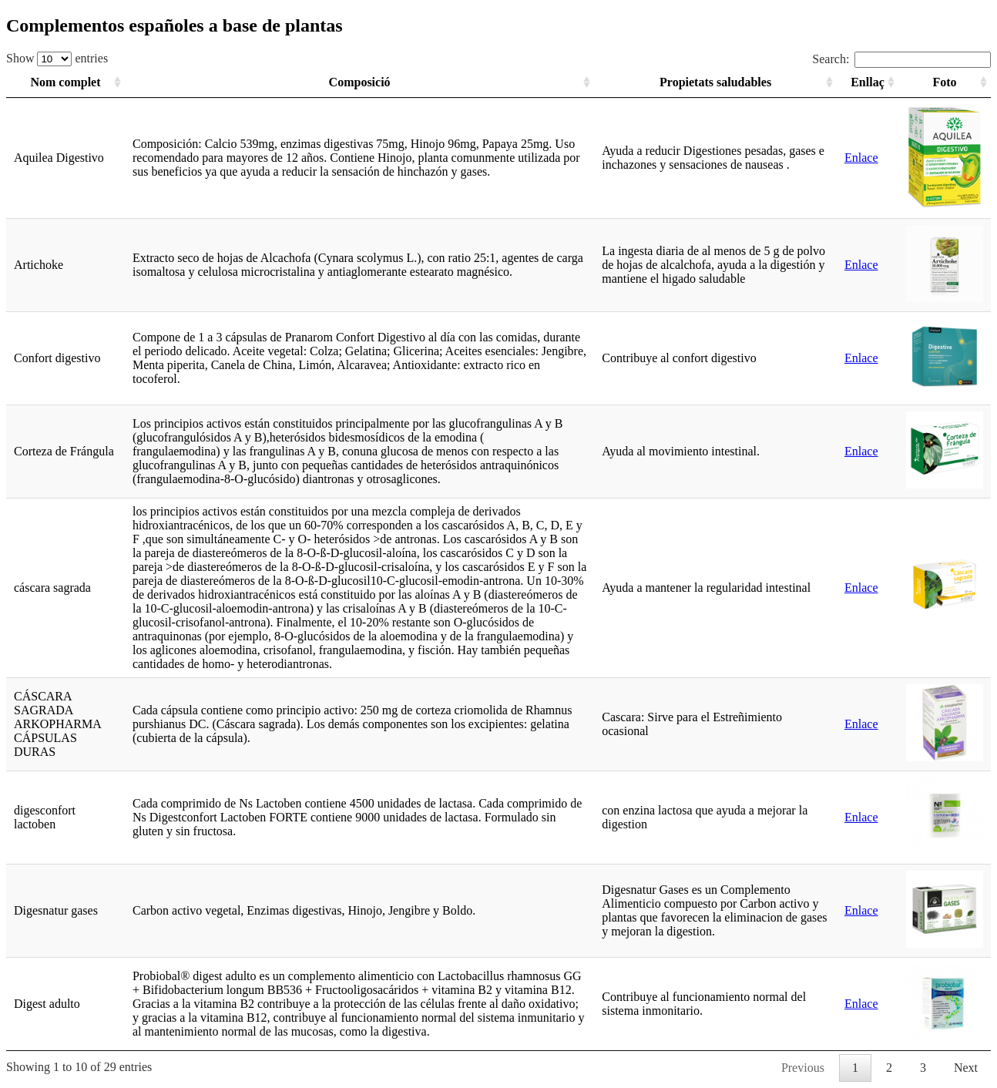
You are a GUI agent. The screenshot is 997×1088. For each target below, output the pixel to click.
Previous (802, 1067)
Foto (944, 82)
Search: (901, 58)
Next (966, 1067)
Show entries (57, 58)
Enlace (861, 157)
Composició (360, 82)
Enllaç (868, 82)
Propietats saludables (715, 82)
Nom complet (65, 82)
